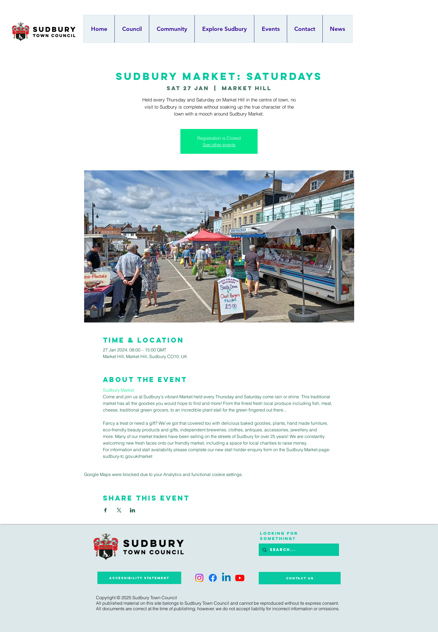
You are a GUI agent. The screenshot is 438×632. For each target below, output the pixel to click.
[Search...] (298, 550)
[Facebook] (212, 577)
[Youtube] (239, 577)
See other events (219, 144)
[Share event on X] (119, 510)
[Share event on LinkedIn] (132, 510)
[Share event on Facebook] (105, 510)
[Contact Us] (300, 578)
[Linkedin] (226, 577)
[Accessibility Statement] (139, 578)
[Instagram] (199, 577)
